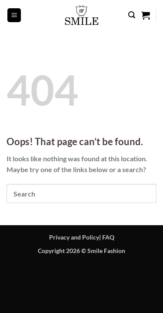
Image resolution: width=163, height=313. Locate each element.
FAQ (108, 237)
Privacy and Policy (74, 237)
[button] (14, 15)
